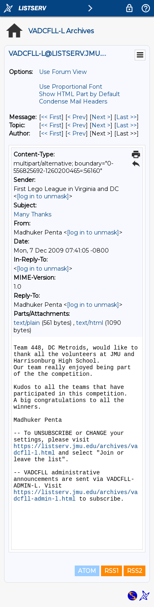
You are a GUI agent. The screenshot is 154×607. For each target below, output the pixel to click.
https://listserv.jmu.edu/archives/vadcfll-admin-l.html (76, 495)
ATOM (87, 571)
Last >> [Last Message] (126, 117)
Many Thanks (32, 214)
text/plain (27, 322)
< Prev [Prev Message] (76, 117)
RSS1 (111, 571)
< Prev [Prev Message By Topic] (76, 125)
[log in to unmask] (43, 196)
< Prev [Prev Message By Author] (76, 133)
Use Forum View (63, 72)
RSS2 (134, 571)
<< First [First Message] (51, 117)
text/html (89, 322)
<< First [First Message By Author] (51, 133)
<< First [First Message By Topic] (51, 125)
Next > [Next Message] (101, 117)
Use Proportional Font (70, 86)
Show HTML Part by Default (79, 94)
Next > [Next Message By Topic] (101, 125)
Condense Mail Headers (73, 101)
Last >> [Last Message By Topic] (126, 125)
